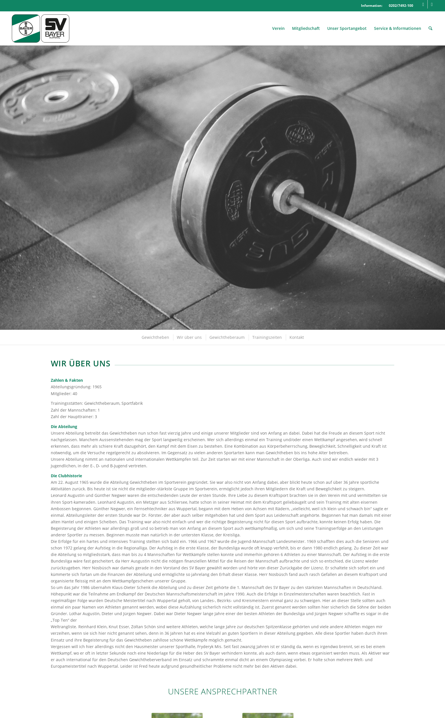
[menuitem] (278, 28)
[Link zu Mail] (432, 4)
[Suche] (430, 28)
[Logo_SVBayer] (40, 28)
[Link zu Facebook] (423, 4)
